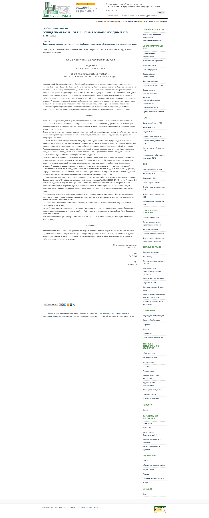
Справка (164, 21)
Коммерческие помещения (153, 338)
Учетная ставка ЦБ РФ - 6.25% (86, 8)
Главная (100, 21)
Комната (146, 329)
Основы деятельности (151, 218)
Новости (146, 410)
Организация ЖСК (149, 178)
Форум (119, 21)
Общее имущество (150, 70)
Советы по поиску (141, 16)
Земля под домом (149, 65)
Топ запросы (152, 16)
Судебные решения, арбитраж (56, 28)
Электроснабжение (150, 358)
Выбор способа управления (153, 61)
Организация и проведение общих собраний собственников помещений (73, 44)
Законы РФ (147, 428)
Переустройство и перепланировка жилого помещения (152, 271)
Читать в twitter (147, 21)
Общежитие (147, 333)
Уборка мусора (148, 371)
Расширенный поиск (131, 21)
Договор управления (150, 81)
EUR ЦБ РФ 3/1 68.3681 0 (85, 12)
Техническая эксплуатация (153, 86)
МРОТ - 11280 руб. (82, 7)
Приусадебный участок (151, 320)
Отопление (147, 367)
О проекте (72, 507)
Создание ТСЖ (148, 132)
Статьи (145, 461)
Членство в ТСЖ (149, 127)
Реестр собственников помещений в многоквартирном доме (152, 37)
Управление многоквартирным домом (121, 44)
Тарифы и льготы (149, 394)
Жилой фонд (147, 257)
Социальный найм (149, 283)
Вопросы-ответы (149, 470)
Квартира (146, 325)
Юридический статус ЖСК (152, 169)
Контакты (81, 507)
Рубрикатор (110, 21)
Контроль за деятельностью (153, 234)
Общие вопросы (149, 353)
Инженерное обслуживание (153, 390)
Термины (146, 474)
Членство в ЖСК (149, 174)
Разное (145, 483)
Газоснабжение (148, 362)
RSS (157, 21)
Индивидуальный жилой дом (153, 316)
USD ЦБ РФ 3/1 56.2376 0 (85, 10)
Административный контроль (153, 112)
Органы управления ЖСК (152, 183)
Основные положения (151, 252)
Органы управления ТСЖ (152, 136)
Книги (145, 494)
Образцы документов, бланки (154, 465)
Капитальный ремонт (150, 107)
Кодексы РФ (147, 423)
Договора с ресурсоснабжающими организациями (151, 100)
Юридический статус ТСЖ (152, 123)
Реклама (89, 507)
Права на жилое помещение (153, 278)
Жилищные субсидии (151, 399)
